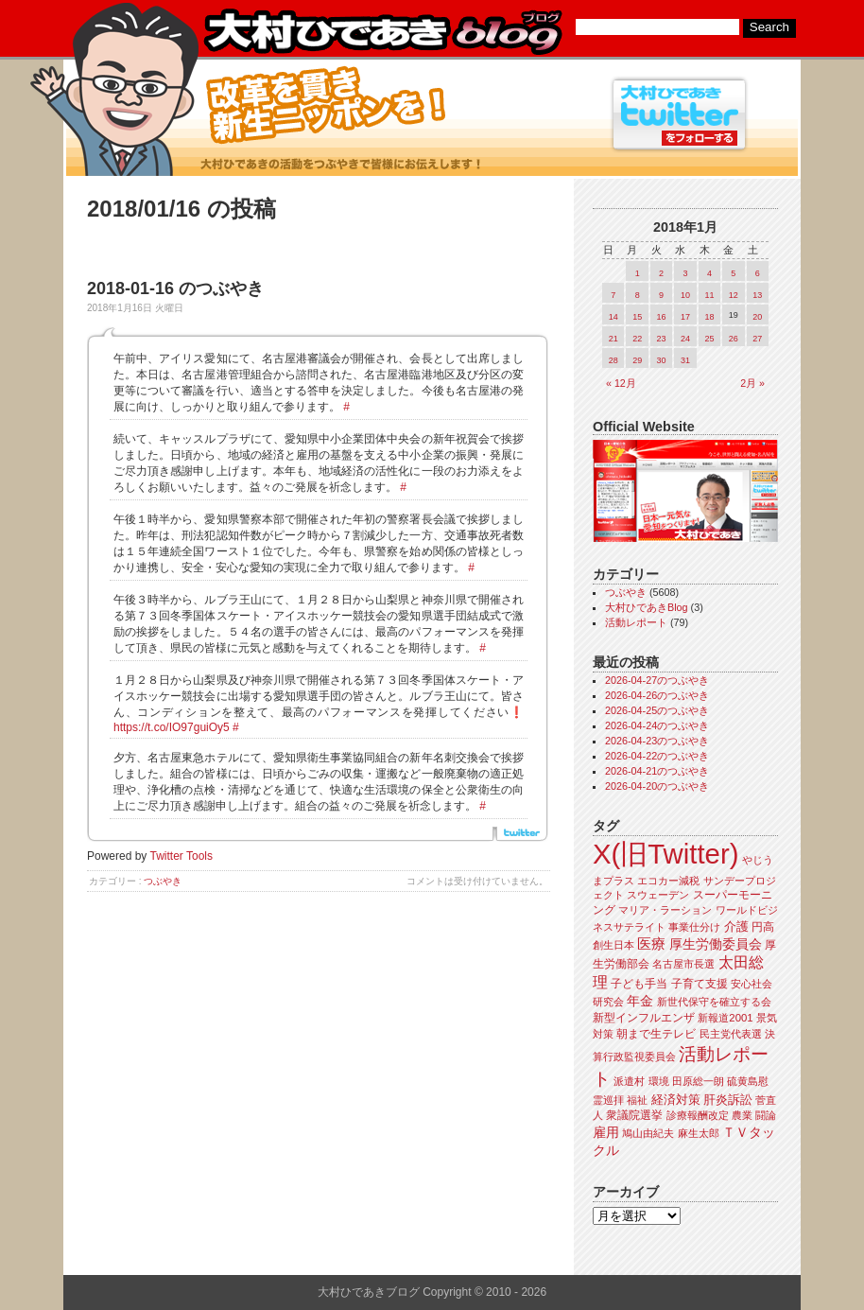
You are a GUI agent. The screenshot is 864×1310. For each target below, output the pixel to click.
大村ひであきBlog (646, 607)
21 (613, 338)
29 (637, 360)
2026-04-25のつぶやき (657, 710)
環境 (658, 1081)
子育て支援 (699, 983)
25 (709, 338)
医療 (651, 944)
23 (661, 338)
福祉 (637, 1100)
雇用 (606, 1132)
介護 (736, 926)
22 (637, 338)
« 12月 (621, 383)
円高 (763, 927)
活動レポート (636, 622)
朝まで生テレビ (656, 1033)
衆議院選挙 (634, 1115)
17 (685, 317)
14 (613, 317)
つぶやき (162, 881)
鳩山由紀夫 (648, 1133)
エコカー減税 (668, 880)
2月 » (752, 383)
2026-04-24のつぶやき (657, 725)
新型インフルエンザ (644, 1017)
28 (613, 360)
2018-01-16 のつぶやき (175, 288)
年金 (640, 1001)
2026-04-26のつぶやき (657, 695)
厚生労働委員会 (715, 944)
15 (637, 317)
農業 (742, 1115)
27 (757, 338)
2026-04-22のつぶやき (657, 755)
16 (661, 317)
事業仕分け (694, 927)
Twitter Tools (181, 856)
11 (709, 295)
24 (685, 338)
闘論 (765, 1115)
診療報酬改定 (697, 1115)
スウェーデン (658, 894)
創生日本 (613, 945)
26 (733, 338)
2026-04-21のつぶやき (657, 771)
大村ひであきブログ (382, 32)
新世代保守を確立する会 (714, 1001)
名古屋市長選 (683, 963)
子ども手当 (639, 983)
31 (685, 360)
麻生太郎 (698, 1133)
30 (661, 360)
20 (757, 317)
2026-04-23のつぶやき (657, 740)
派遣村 (629, 1081)
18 (709, 317)
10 (685, 295)
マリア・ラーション (665, 910)
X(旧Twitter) (665, 853)
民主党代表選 (731, 1033)
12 (733, 295)
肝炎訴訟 (727, 1099)
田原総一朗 (698, 1081)
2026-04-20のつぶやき (657, 786)
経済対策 (675, 1099)
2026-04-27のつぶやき (657, 680)
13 (757, 295)
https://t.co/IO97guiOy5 (171, 727)
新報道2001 (725, 1017)
